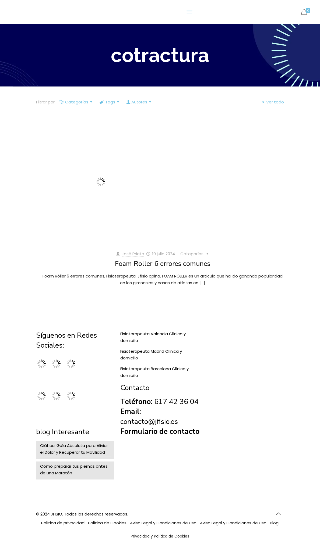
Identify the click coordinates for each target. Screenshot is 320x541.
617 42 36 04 (176, 402)
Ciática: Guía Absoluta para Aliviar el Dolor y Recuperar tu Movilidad (74, 449)
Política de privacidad (63, 523)
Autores (139, 102)
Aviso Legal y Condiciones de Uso (163, 523)
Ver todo (272, 102)
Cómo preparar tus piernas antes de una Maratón (74, 469)
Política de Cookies (107, 523)
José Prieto (133, 254)
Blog (274, 523)
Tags (110, 102)
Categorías (76, 102)
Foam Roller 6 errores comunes (162, 263)
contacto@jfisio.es (149, 422)
